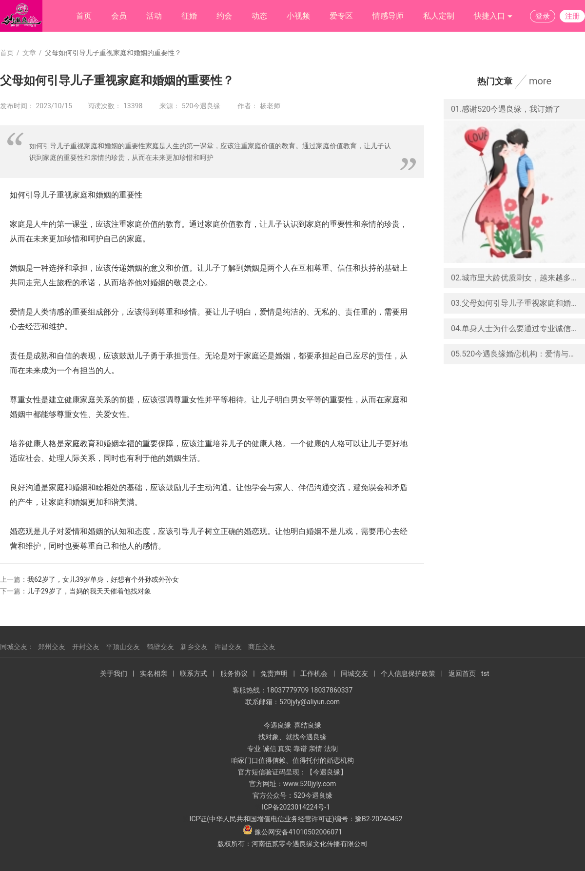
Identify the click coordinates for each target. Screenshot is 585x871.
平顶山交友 (123, 647)
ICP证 (198, 819)
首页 (84, 15)
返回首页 (462, 673)
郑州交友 (51, 647)
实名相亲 (153, 673)
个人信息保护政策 (408, 673)
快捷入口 (493, 16)
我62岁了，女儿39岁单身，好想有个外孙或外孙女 (103, 579)
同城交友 (354, 673)
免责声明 (274, 673)
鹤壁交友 (160, 647)
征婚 (189, 15)
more (540, 81)
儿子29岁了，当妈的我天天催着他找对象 (89, 591)
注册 (572, 16)
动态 (259, 15)
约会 (224, 15)
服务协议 (234, 673)
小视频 (298, 15)
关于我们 (113, 673)
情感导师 (388, 15)
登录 (542, 16)
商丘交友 (261, 647)
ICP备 (270, 807)
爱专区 (341, 15)
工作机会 (314, 673)
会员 (119, 15)
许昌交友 (228, 647)
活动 (154, 15)
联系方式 (193, 673)
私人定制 (438, 15)
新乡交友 (194, 647)
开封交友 (85, 647)
